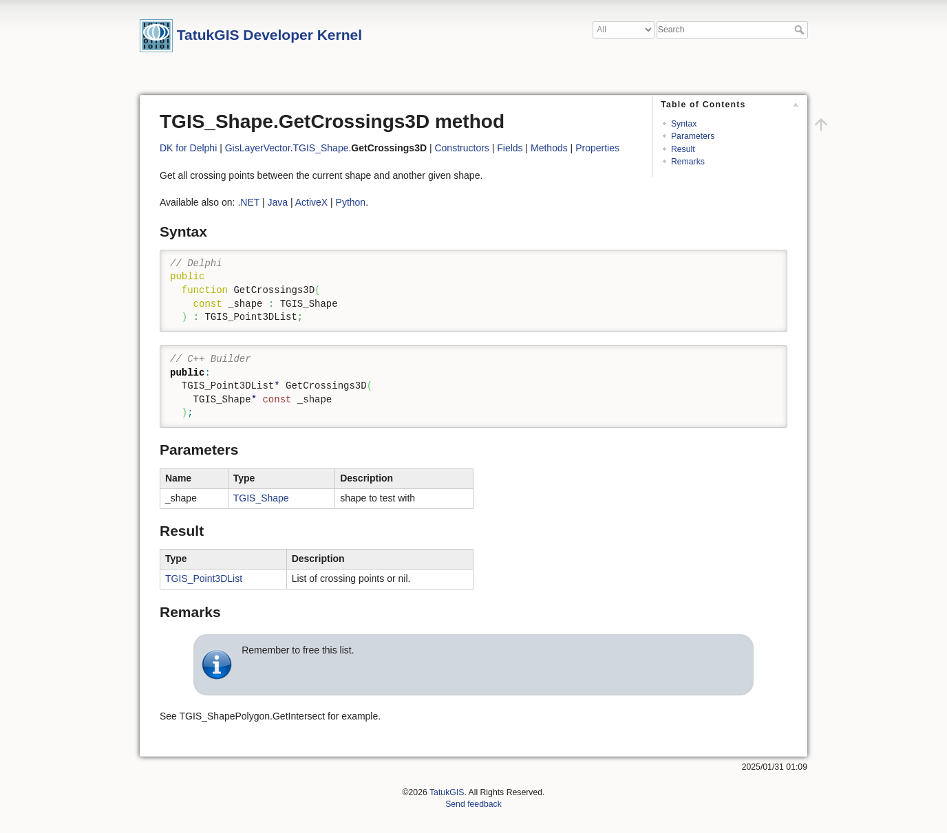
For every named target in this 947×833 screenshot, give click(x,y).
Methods (549, 147)
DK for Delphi (188, 147)
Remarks (688, 161)
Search (800, 29)
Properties (597, 147)
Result (683, 149)
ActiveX (311, 202)
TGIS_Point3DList (203, 578)
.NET (248, 202)
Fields (509, 147)
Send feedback (473, 804)
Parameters (692, 136)
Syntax (683, 124)
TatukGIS (446, 792)
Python (351, 202)
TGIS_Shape (321, 147)
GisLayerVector (257, 147)
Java (277, 202)
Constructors (461, 147)
